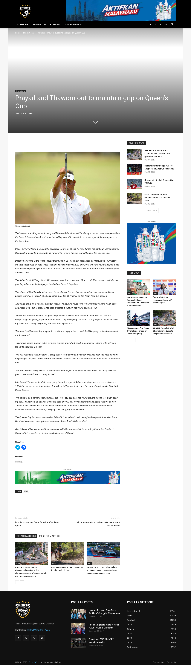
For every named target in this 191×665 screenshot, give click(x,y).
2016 (26, 491)
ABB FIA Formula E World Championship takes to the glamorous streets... (157, 153)
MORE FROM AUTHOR (49, 536)
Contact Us (171, 662)
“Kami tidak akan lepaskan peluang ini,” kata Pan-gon (162, 300)
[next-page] (22, 582)
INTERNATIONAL (73, 24)
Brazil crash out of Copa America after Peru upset (37, 524)
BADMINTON (39, 24)
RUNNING (55, 24)
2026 (18, 563)
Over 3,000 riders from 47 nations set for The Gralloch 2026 (158, 197)
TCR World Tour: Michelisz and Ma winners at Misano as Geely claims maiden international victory (102, 570)
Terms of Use (158, 662)
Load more (151, 210)
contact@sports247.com (38, 629)
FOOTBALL (22, 24)
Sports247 (33, 662)
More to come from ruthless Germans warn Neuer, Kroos (98, 524)
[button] (172, 24)
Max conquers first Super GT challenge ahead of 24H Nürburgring (138, 331)
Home (17, 33)
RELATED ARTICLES (26, 536)
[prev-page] (17, 582)
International (28, 33)
